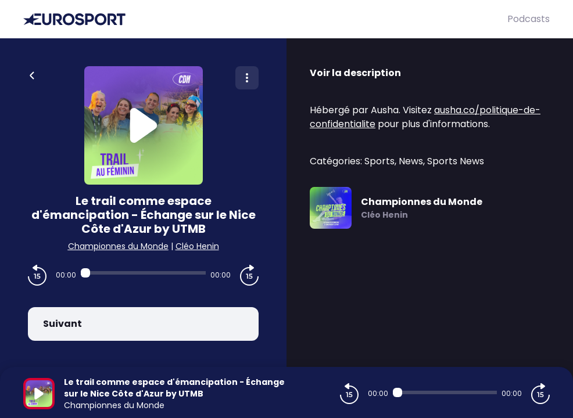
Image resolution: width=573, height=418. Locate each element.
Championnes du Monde (118, 246)
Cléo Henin (197, 246)
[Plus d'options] (247, 77)
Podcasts (528, 19)
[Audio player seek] (143, 272)
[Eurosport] (265, 19)
